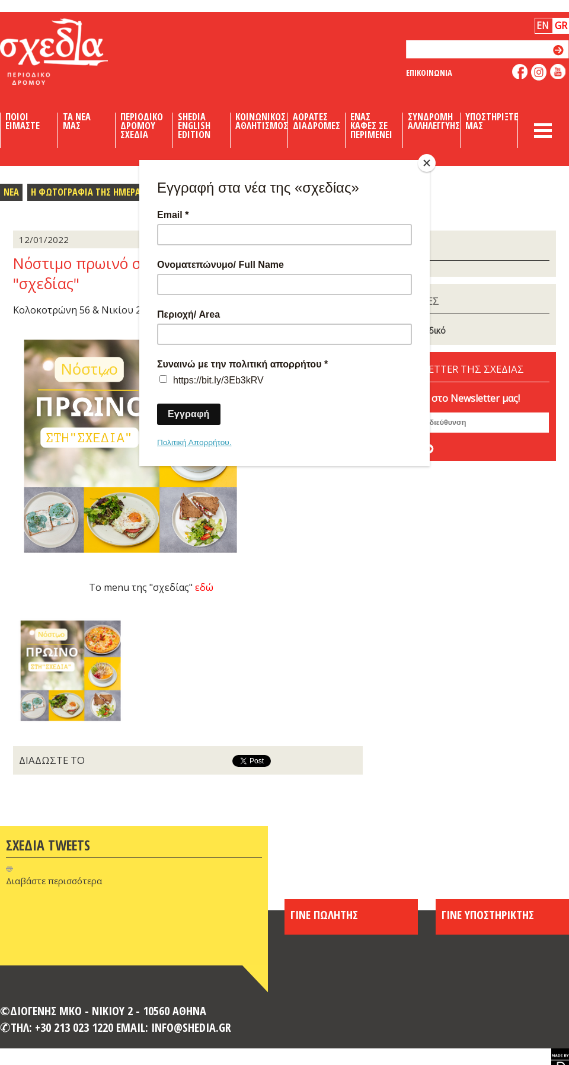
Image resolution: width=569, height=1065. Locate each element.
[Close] (427, 163)
